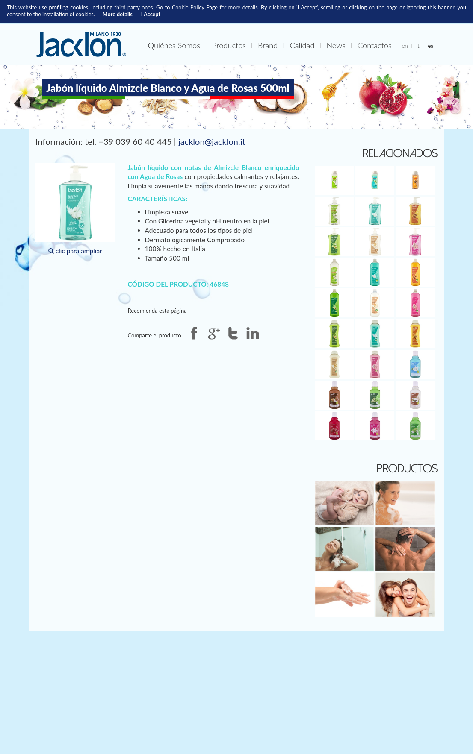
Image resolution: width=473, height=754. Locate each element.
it (417, 45)
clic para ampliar (75, 209)
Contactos (375, 45)
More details (118, 14)
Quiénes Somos (174, 45)
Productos (229, 45)
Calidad (302, 45)
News (335, 45)
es (430, 45)
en (405, 45)
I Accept (150, 14)
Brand (268, 45)
